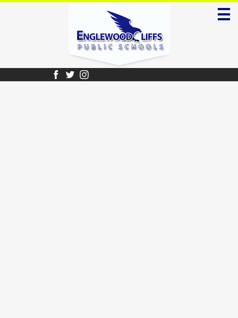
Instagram (84, 74)
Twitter (70, 74)
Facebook (56, 74)
